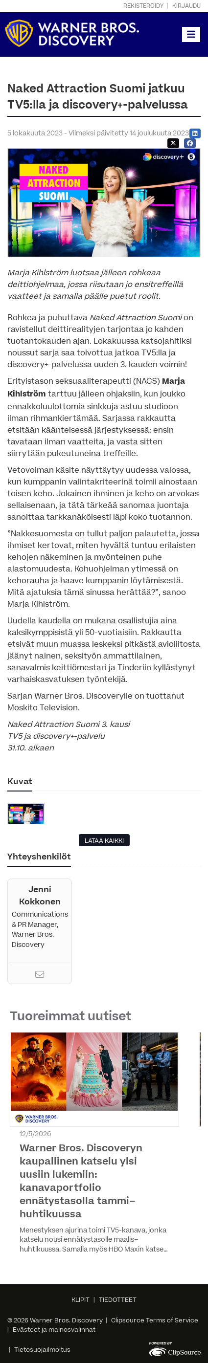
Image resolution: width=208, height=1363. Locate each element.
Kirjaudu (186, 6)
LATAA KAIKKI (104, 840)
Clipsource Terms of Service (154, 1320)
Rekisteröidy (143, 6)
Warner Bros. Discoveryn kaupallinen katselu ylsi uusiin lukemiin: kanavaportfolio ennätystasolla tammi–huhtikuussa (81, 1181)
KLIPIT (80, 1300)
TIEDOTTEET (118, 1300)
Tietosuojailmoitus (42, 1349)
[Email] (39, 975)
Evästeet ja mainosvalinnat (54, 1329)
